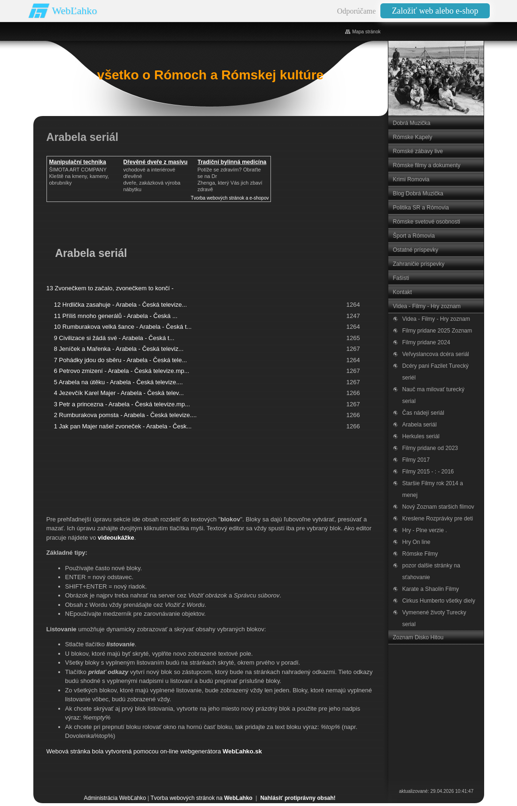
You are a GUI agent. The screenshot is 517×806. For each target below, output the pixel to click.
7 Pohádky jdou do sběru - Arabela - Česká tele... (120, 360)
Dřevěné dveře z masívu (155, 162)
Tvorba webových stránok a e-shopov (230, 198)
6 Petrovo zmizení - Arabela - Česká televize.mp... (121, 370)
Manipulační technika (77, 162)
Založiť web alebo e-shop (435, 11)
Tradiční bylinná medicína (232, 162)
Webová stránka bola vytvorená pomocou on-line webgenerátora (154, 751)
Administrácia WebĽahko (115, 798)
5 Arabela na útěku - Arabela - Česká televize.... (118, 382)
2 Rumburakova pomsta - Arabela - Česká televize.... (125, 414)
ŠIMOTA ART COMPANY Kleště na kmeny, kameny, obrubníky (79, 176)
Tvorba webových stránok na (201, 798)
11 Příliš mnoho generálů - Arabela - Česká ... (115, 315)
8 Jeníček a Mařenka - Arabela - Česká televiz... (119, 348)
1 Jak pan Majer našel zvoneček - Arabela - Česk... (123, 426)
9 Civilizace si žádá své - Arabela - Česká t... (114, 337)
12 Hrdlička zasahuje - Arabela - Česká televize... (120, 304)
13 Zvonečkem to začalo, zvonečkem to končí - (110, 288)
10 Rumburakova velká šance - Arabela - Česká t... (123, 326)
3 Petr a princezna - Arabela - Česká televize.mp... (122, 404)
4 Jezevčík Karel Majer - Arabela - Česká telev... (119, 392)
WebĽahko (74, 10)
